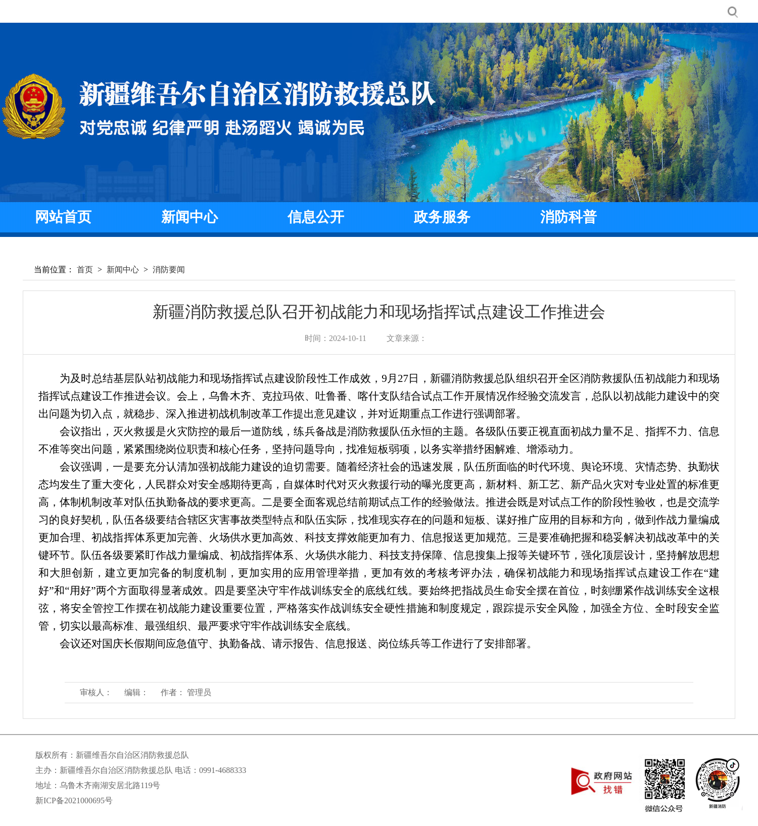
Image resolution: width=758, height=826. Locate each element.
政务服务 (442, 217)
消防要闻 (169, 269)
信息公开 (316, 217)
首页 (85, 269)
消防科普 (568, 217)
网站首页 (63, 217)
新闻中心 (189, 217)
